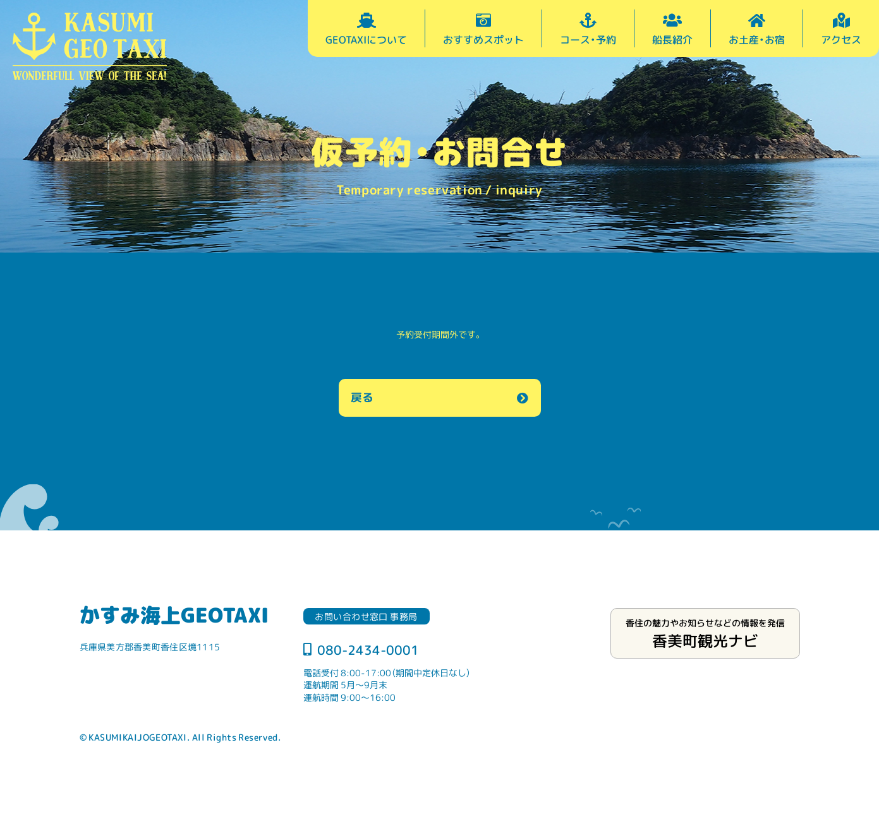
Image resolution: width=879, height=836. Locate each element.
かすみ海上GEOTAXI (174, 614)
